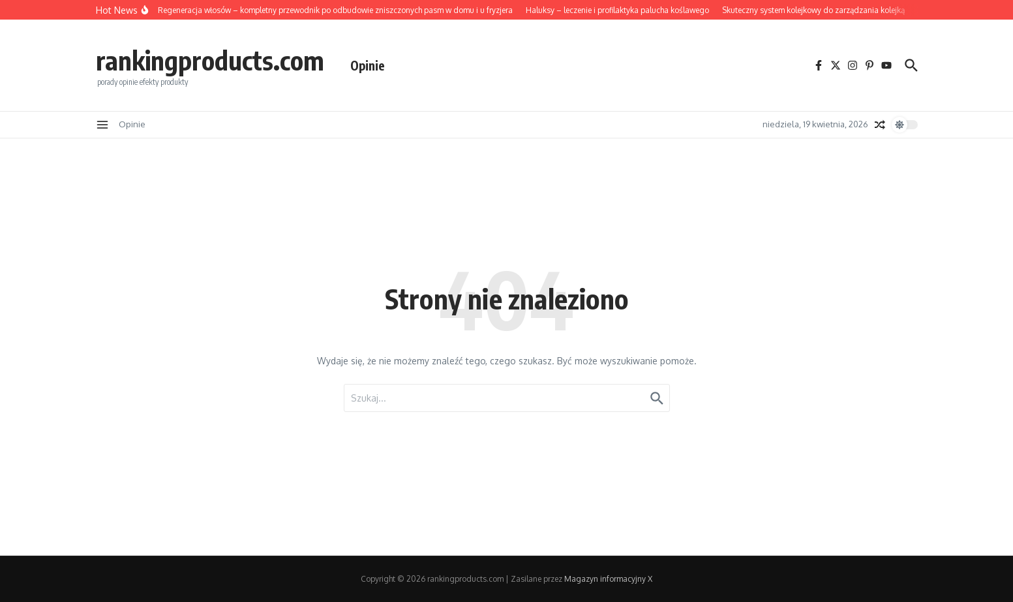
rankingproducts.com (210, 60)
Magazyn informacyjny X (608, 579)
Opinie (367, 65)
